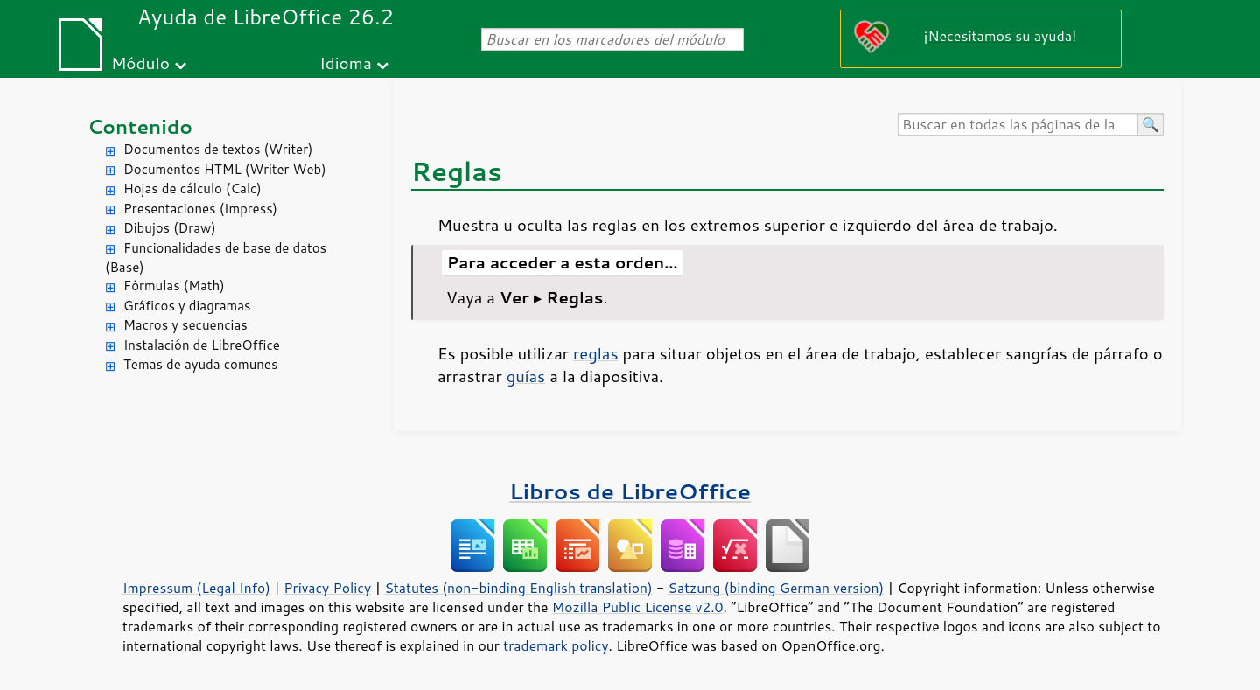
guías (526, 376)
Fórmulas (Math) (174, 285)
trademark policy (555, 645)
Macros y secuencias (185, 325)
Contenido (140, 126)
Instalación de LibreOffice (201, 345)
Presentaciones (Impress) (200, 208)
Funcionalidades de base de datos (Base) (215, 258)
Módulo (140, 62)
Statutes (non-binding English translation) (518, 587)
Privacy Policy (327, 587)
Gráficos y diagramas (186, 305)
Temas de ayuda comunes (200, 364)
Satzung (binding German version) (776, 587)
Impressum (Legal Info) (196, 587)
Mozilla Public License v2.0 (638, 607)
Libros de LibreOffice (630, 491)
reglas (595, 353)
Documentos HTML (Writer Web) (224, 169)
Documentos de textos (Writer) (218, 149)
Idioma (345, 62)
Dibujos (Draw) (169, 228)
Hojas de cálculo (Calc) (192, 188)
